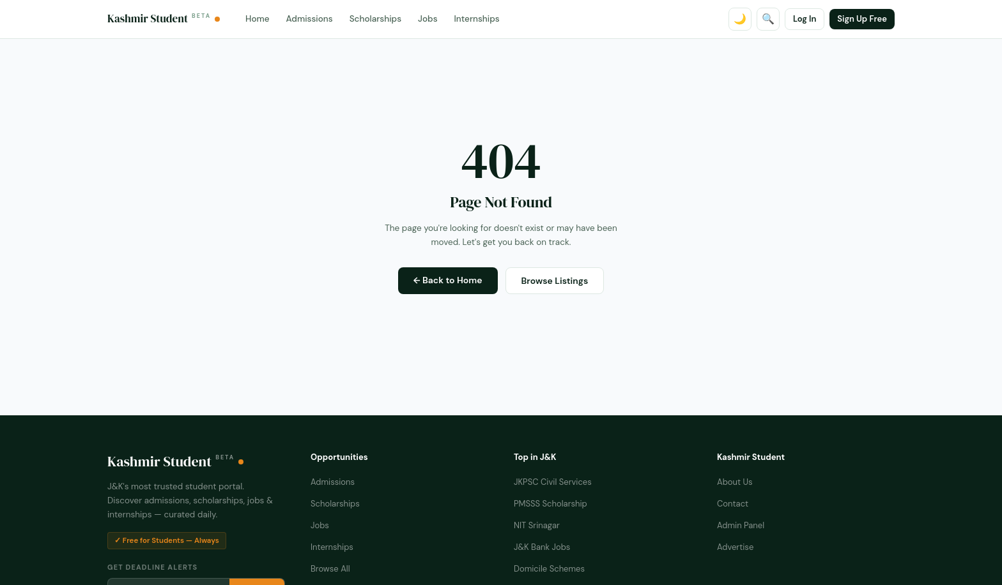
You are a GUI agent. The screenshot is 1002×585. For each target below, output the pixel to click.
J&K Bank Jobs (542, 547)
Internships (477, 18)
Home (257, 18)
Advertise (735, 547)
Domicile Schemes (549, 568)
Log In (804, 18)
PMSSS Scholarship (550, 503)
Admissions (309, 18)
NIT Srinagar (537, 525)
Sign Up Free (862, 18)
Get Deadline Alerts (152, 567)
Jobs (428, 18)
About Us (735, 482)
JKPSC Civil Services (553, 482)
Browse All (330, 568)
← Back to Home (447, 280)
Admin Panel (740, 525)
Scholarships (375, 18)
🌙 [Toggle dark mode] (740, 19)
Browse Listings (555, 280)
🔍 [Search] (768, 19)
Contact (732, 503)
